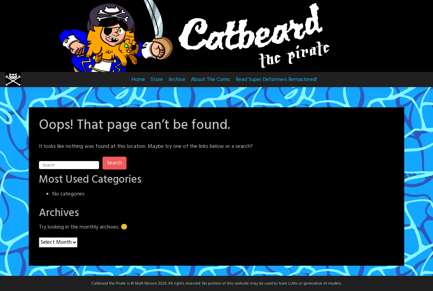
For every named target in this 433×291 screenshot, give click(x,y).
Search (114, 163)
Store (157, 79)
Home (138, 79)
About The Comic (211, 79)
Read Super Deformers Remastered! (276, 79)
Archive (176, 79)
